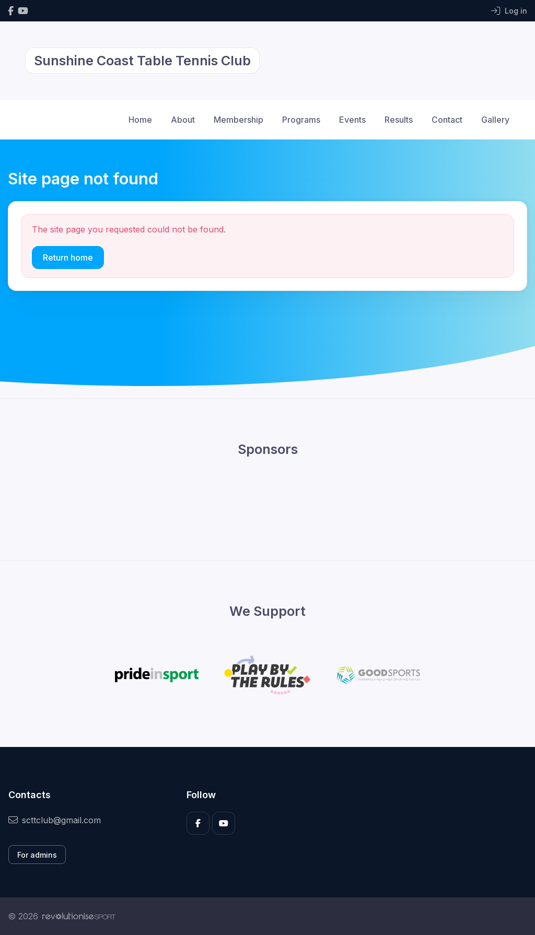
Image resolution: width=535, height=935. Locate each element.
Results (399, 119)
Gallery (495, 119)
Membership (238, 119)
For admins (37, 854)
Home (140, 119)
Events (352, 119)
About (183, 119)
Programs (301, 119)
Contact (447, 119)
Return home (68, 257)
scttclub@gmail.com (54, 820)
